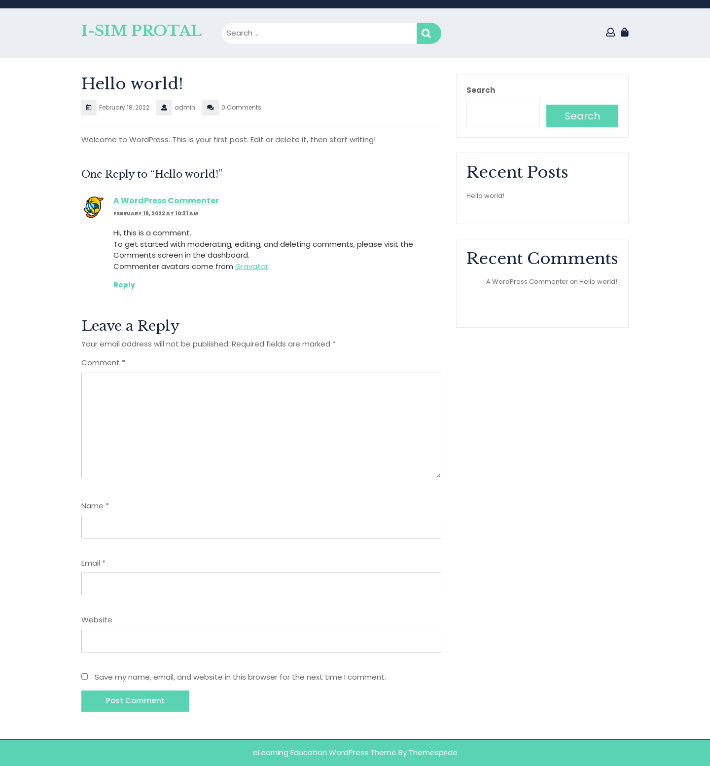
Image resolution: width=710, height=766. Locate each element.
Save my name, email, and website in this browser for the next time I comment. (240, 677)
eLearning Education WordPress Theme (325, 752)
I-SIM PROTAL (141, 31)
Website (96, 619)
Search (429, 33)
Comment (103, 362)
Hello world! (485, 195)
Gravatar (251, 266)
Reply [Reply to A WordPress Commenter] (124, 285)
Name (95, 505)
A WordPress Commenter (166, 200)
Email (93, 563)
